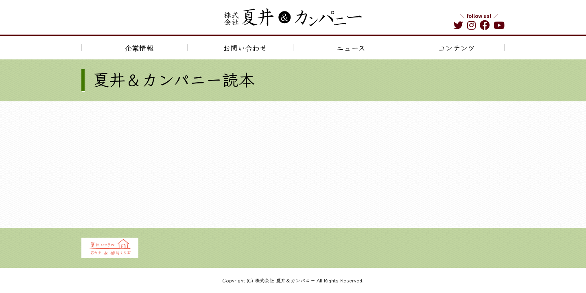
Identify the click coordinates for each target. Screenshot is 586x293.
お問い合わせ (245, 47)
